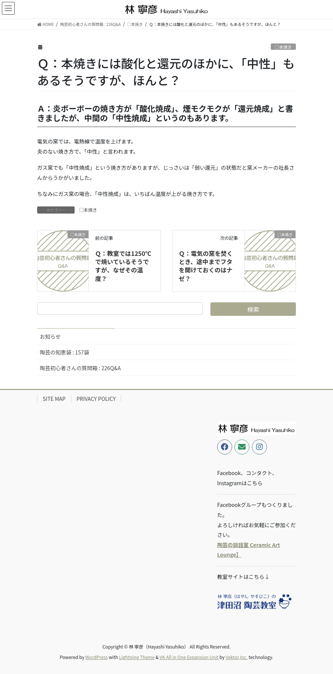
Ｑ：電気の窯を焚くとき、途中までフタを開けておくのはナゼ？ (206, 266)
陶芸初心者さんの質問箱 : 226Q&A (80, 368)
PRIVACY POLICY (96, 398)
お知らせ (50, 336)
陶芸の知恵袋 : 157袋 (64, 352)
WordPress (97, 657)
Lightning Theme (136, 657)
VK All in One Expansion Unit (189, 657)
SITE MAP (54, 398)
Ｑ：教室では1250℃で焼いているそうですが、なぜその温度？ (123, 266)
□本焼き (283, 47)
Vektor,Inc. (236, 657)
